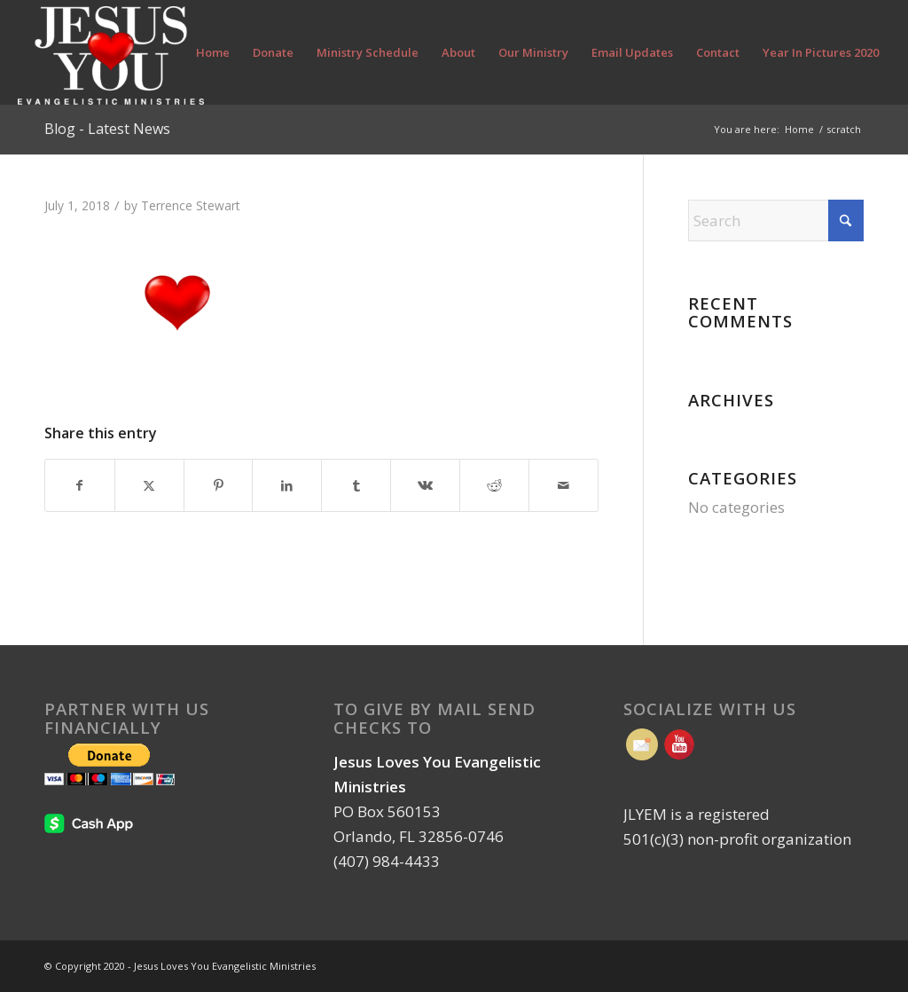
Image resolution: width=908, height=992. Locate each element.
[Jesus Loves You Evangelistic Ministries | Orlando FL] (110, 52)
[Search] (776, 220)
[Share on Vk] (425, 485)
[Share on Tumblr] (356, 485)
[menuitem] (212, 52)
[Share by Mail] (563, 485)
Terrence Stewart (190, 205)
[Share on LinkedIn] (287, 485)
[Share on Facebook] (79, 485)
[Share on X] (149, 485)
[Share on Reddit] (494, 485)
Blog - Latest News (107, 128)
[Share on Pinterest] (218, 485)
